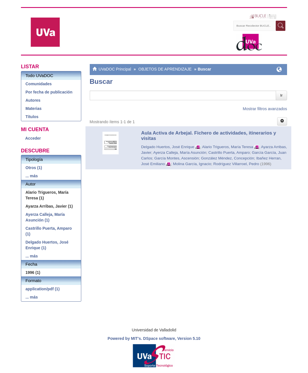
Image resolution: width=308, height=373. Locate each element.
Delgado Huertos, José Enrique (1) (47, 245)
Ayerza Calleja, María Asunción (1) (45, 217)
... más (31, 176)
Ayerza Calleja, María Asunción (179, 152)
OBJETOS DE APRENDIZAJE (165, 69)
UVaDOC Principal (115, 69)
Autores (32, 100)
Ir (281, 95)
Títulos (31, 116)
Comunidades (38, 84)
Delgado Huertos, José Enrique (167, 147)
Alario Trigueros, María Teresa (227, 147)
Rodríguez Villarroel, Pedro (236, 164)
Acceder (33, 138)
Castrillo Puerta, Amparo (229, 152)
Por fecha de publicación (48, 92)
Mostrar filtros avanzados (265, 108)
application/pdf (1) (42, 289)
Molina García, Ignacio (192, 164)
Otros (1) (33, 167)
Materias (33, 108)
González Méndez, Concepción (227, 158)
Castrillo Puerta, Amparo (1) (48, 231)
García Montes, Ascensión (176, 158)
